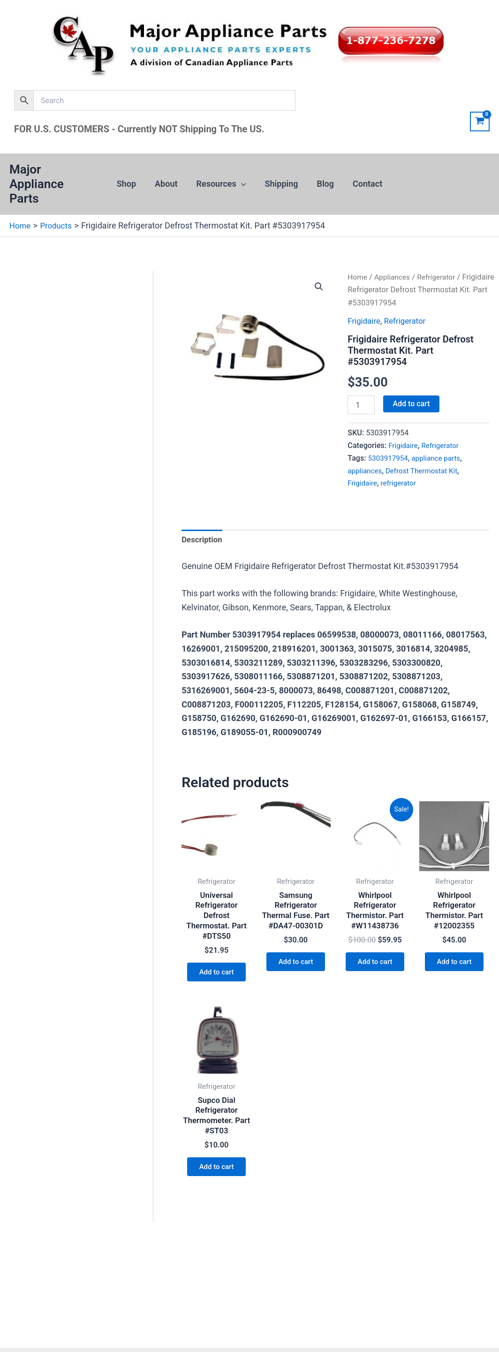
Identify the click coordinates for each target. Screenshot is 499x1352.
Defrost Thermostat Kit (426, 470)
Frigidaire (365, 321)
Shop (131, 184)
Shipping (280, 184)
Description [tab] (203, 541)
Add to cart (411, 403)
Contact (363, 184)
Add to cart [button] (216, 978)
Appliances (395, 276)
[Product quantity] (361, 404)
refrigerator (401, 483)
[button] (242, 184)
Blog (323, 184)
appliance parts (440, 457)
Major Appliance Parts (36, 183)
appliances (366, 470)
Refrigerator (441, 276)
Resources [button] (222, 184)
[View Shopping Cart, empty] (480, 121)
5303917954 (389, 457)
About (169, 184)
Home (358, 276)
